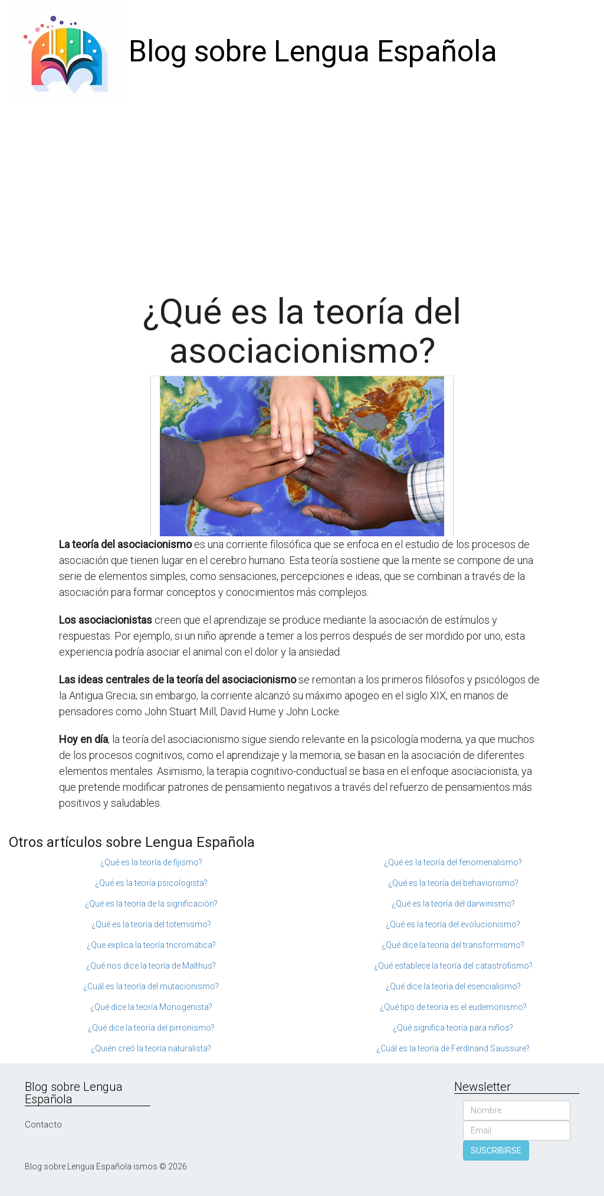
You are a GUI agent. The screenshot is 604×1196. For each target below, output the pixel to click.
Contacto (43, 1124)
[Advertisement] (302, 192)
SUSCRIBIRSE (496, 1150)
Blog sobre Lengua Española (313, 51)
